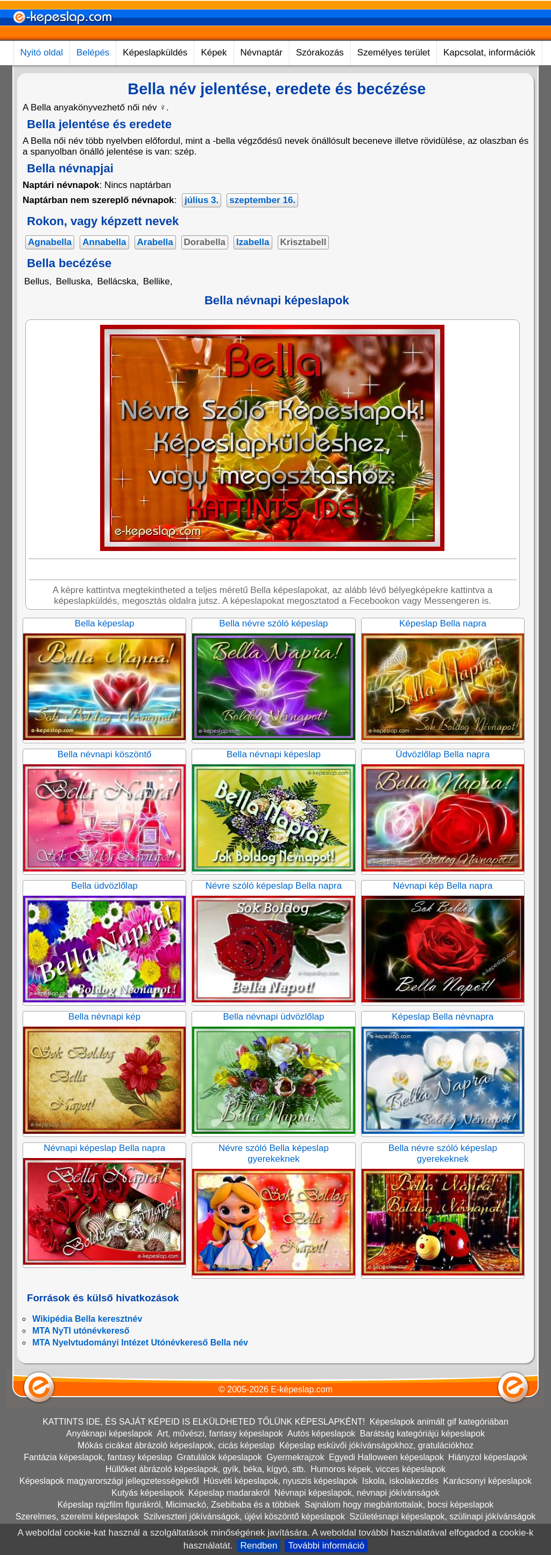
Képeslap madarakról (229, 1492)
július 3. (201, 200)
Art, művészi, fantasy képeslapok (220, 1433)
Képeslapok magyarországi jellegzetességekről (109, 1481)
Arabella (155, 242)
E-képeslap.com (302, 1389)
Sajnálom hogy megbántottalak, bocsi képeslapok (399, 1504)
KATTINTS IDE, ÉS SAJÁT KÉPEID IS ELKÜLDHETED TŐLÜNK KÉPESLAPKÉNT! (204, 1421)
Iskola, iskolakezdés (400, 1481)
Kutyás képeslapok (147, 1492)
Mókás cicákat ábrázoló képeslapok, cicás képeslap (175, 1445)
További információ (326, 1545)
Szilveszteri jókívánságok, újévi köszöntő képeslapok (244, 1516)
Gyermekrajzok (295, 1457)
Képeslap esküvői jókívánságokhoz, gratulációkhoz (376, 1445)
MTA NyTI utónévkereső (80, 1330)
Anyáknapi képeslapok (109, 1433)
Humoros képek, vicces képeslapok (378, 1469)
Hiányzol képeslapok (487, 1457)
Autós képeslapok (321, 1433)
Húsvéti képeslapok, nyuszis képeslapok (280, 1481)
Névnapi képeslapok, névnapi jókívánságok (357, 1492)
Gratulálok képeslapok (219, 1457)
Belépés (92, 52)
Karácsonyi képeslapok (487, 1481)
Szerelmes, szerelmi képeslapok (77, 1516)
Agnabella (50, 242)
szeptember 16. (262, 200)
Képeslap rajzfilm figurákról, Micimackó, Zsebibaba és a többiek (179, 1504)
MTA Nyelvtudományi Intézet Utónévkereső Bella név (140, 1342)
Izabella (252, 242)
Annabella (104, 242)
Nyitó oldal (41, 52)
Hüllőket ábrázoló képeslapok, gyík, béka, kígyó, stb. (205, 1469)
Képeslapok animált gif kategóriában (439, 1421)
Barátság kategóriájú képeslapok (422, 1433)
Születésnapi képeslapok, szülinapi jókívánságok (442, 1516)
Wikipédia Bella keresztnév (87, 1318)
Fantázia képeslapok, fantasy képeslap (98, 1457)
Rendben (258, 1545)
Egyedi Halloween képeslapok (386, 1457)
